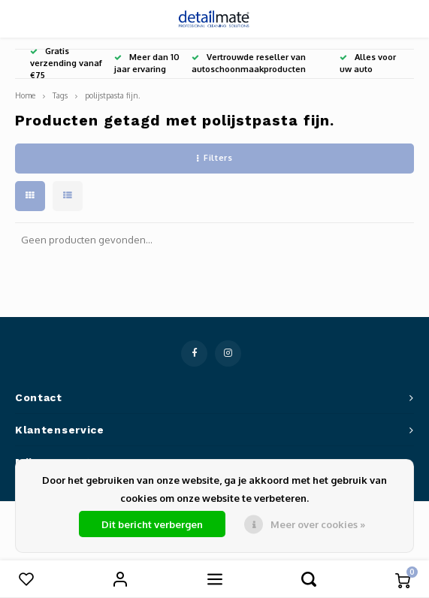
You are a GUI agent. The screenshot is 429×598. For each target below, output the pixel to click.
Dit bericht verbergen (152, 524)
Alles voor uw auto (368, 63)
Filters (214, 158)
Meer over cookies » (317, 524)
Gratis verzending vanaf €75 (66, 63)
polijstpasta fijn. (112, 95)
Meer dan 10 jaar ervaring (147, 63)
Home (25, 95)
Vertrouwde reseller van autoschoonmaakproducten (249, 63)
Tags (60, 95)
